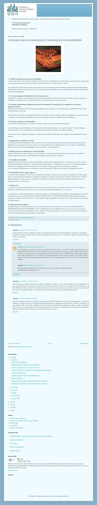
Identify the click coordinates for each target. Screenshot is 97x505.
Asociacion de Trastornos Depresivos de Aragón (23, 420)
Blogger (66, 496)
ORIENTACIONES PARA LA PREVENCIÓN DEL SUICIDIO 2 (29, 384)
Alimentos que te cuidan (16, 418)
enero (13, 360)
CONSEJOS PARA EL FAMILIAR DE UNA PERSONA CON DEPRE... (31, 370)
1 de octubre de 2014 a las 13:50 (28, 298)
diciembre (15, 398)
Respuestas (18, 243)
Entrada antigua (84, 343)
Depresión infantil (15, 450)
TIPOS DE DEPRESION (18, 373)
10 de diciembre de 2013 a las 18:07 (34, 247)
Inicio (50, 343)
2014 (11, 410)
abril (13, 393)
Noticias (12, 425)
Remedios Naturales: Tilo (17, 440)
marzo (13, 390)
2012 (11, 405)
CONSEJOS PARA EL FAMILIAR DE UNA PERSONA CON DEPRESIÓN (31, 436)
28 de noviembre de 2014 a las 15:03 (34, 265)
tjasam (50, 496)
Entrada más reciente (14, 343)
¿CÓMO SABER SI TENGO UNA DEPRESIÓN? (25, 375)
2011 (11, 402)
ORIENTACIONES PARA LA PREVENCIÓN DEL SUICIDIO (29, 381)
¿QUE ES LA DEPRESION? (19, 362)
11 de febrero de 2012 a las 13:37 (28, 230)
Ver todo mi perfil (13, 470)
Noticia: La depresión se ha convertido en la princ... (25, 367)
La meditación (14, 443)
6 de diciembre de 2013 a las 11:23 (28, 281)
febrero (14, 387)
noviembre (15, 395)
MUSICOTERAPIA (17, 378)
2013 (11, 407)
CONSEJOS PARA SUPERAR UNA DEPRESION (25, 365)
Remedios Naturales (15, 427)
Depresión (16, 219)
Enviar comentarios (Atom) (23, 346)
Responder (16, 239)
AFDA (21, 459)
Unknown (20, 247)
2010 (11, 357)
